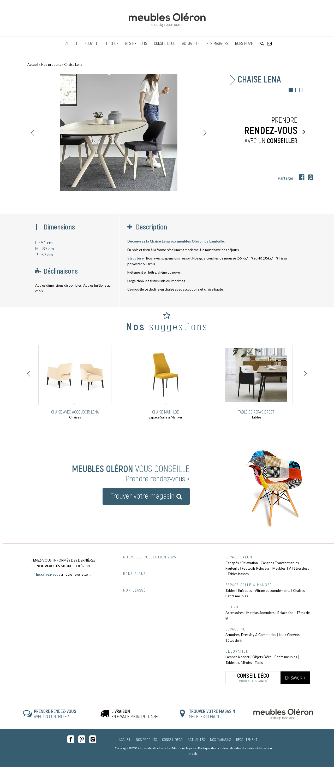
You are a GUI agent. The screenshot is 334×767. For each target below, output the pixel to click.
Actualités (196, 739)
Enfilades (245, 590)
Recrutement (246, 739)
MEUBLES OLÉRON (212, 713)
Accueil (32, 64)
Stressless (301, 568)
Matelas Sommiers (260, 613)
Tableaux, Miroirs (238, 662)
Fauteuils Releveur (256, 568)
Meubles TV (281, 568)
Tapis (259, 662)
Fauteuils (232, 568)
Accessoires (234, 613)
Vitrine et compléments (272, 590)
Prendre (264, 130)
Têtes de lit (233, 640)
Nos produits (51, 64)
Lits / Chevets (289, 635)
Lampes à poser (237, 657)
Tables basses (238, 574)
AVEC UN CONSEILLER (55, 713)
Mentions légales (184, 748)
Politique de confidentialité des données (226, 748)
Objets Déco (262, 657)
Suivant (205, 132)
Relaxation (285, 613)
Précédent (32, 132)
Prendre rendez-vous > (158, 478)
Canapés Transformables (280, 563)
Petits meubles (236, 596)
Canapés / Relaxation (241, 563)
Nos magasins (220, 739)
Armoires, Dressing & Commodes (250, 635)
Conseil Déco (172, 739)
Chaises (299, 590)
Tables (230, 590)
